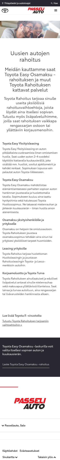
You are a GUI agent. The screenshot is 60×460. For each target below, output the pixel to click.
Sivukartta (10, 457)
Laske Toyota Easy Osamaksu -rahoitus (26, 364)
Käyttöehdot (9, 450)
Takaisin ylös (47, 457)
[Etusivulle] (37, 10)
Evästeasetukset (29, 450)
